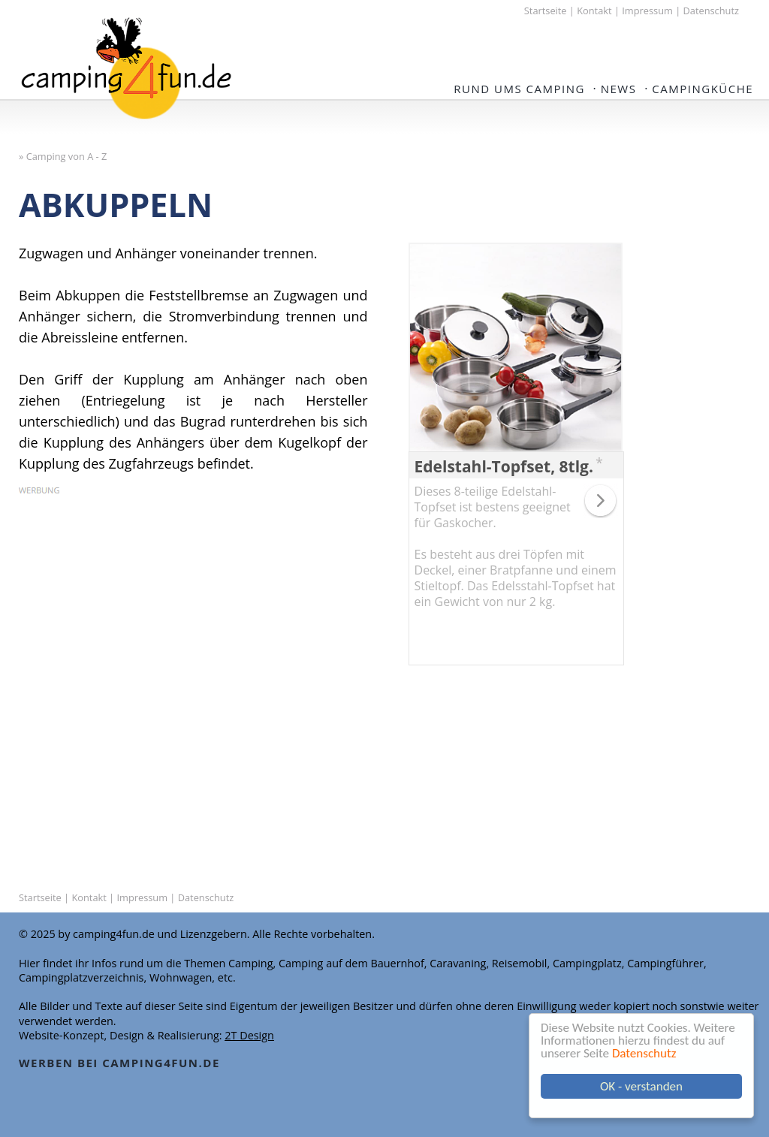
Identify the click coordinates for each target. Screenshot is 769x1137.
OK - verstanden (641, 1086)
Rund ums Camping (519, 88)
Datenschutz (644, 1053)
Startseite (545, 10)
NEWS (619, 88)
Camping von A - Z (66, 156)
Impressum (647, 10)
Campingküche (702, 88)
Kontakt (594, 10)
